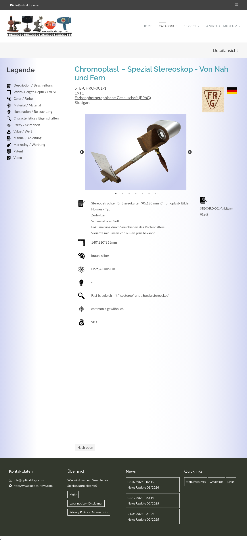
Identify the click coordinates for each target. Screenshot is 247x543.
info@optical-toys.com (26, 5)
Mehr (73, 495)
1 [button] (116, 194)
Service (190, 26)
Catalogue (168, 26)
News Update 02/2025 (143, 520)
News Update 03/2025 (143, 504)
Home (147, 26)
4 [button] (136, 194)
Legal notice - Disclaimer (86, 504)
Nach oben (85, 448)
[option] (135, 153)
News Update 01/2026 (143, 488)
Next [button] (190, 152)
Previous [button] (82, 152)
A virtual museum (221, 26)
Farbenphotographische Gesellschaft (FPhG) (113, 98)
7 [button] (155, 194)
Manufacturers (196, 482)
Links (230, 482)
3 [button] (129, 194)
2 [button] (122, 194)
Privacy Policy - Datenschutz (88, 512)
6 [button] (149, 194)
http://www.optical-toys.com (33, 486)
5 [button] (142, 194)
